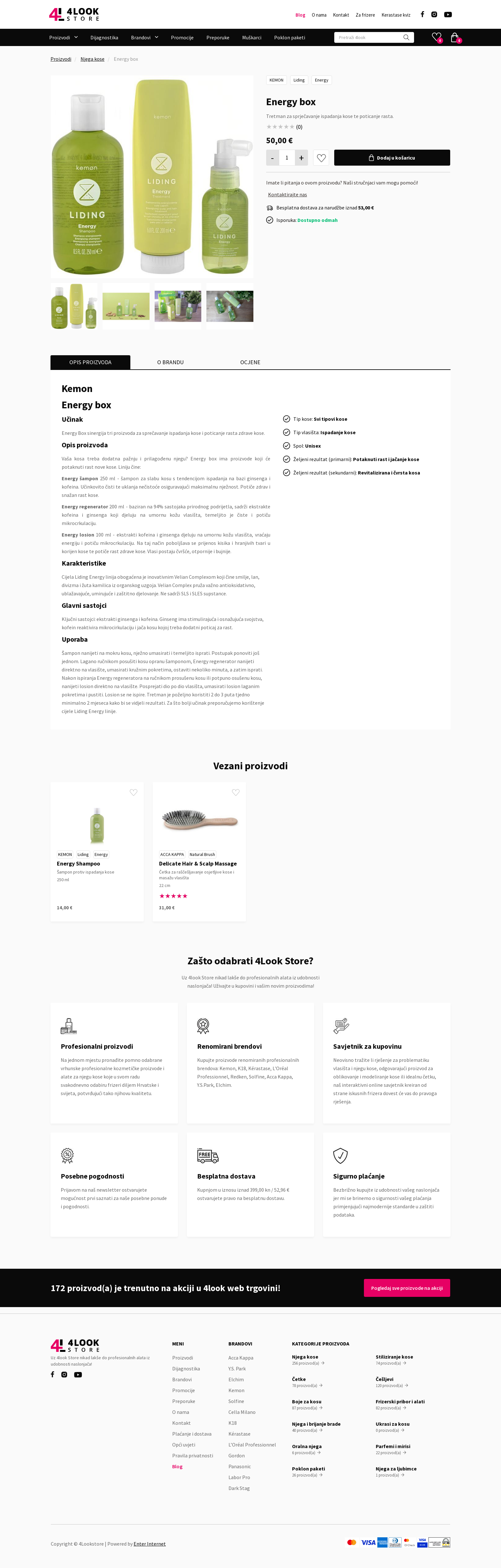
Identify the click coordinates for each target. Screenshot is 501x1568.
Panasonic (239, 1466)
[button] (63, 37)
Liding (299, 80)
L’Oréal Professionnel (252, 1444)
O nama (319, 15)
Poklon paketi (289, 37)
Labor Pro (239, 1477)
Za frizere (365, 15)
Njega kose (92, 59)
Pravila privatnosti (192, 1455)
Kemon (276, 80)
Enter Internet (150, 1544)
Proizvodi (60, 59)
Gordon (236, 1455)
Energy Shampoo (78, 863)
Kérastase (239, 1434)
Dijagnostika (104, 37)
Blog (300, 15)
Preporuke (217, 37)
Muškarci (251, 37)
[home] (74, 14)
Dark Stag (239, 1488)
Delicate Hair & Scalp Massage (198, 863)
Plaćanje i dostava (192, 1434)
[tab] (90, 362)
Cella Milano (242, 1412)
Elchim (236, 1379)
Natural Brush (202, 854)
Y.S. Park (237, 1368)
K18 (232, 1423)
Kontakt (341, 15)
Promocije (182, 37)
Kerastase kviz (396, 15)
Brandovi (182, 1379)
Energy (321, 80)
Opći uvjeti (183, 1444)
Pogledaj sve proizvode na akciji (405, 1288)
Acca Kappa (172, 854)
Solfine (236, 1401)
